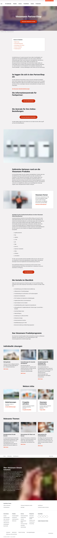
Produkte (15, 3)
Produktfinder (26, 3)
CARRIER (14, 536)
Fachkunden (9, 456)
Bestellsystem (15, 456)
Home (4, 456)
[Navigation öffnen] (1, 3)
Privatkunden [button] (38, 3)
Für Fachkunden (8, 3)
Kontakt (32, 3)
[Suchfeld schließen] (53, 4)
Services (20, 3)
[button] (51, 456)
